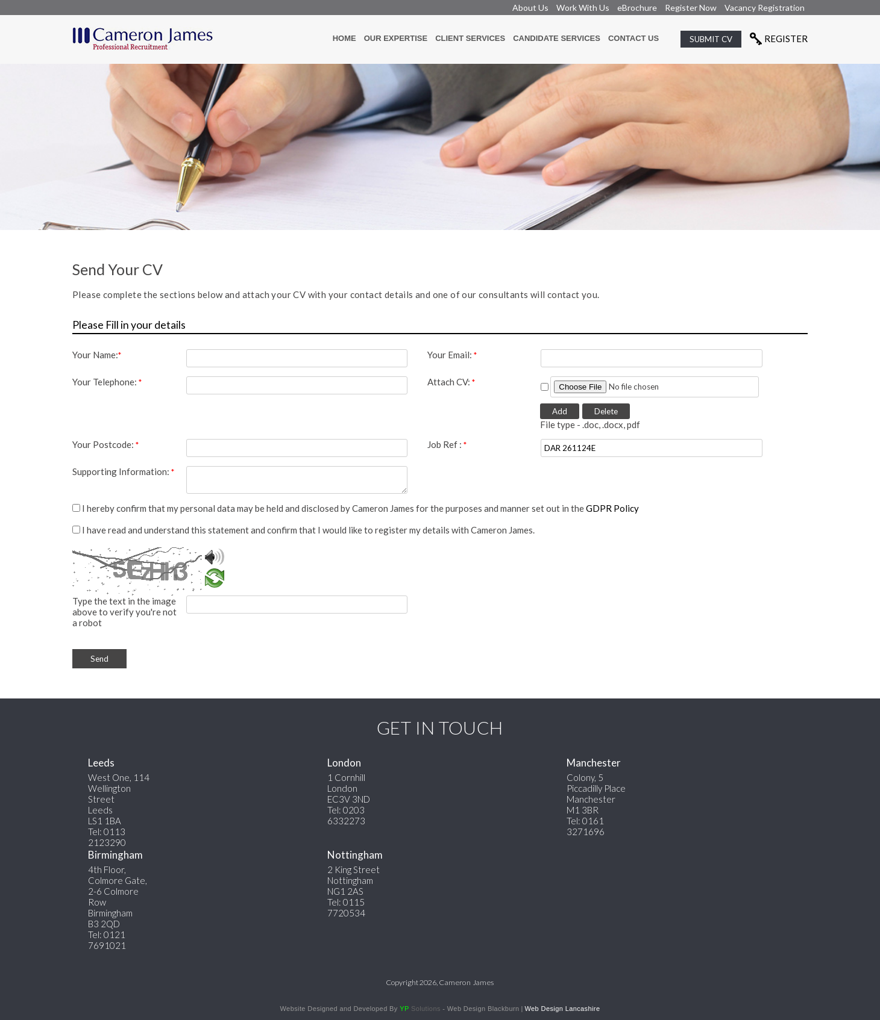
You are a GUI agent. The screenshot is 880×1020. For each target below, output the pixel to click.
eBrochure (637, 7)
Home (344, 38)
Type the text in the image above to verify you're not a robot (124, 612)
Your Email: (452, 354)
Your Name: (96, 354)
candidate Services (556, 38)
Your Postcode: (105, 444)
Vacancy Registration (764, 7)
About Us (530, 7)
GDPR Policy (612, 508)
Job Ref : (447, 444)
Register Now (691, 7)
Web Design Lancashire (562, 1008)
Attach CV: (451, 381)
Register (786, 38)
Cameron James (466, 982)
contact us (633, 38)
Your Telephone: (107, 381)
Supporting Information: (123, 471)
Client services (470, 38)
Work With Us (582, 7)
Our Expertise (395, 38)
